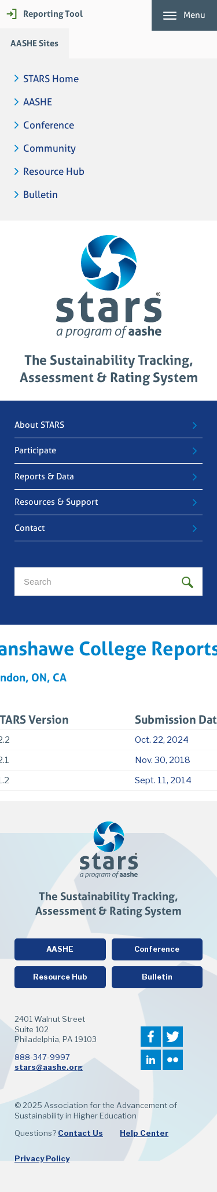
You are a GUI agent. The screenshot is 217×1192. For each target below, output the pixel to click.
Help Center (144, 1133)
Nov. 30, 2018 (162, 760)
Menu (194, 15)
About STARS (39, 425)
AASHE (37, 102)
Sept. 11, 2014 (163, 780)
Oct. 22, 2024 (162, 740)
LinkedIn (151, 1060)
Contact (29, 528)
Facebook (151, 1036)
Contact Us (80, 1133)
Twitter (173, 1036)
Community (49, 148)
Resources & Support (56, 502)
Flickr (173, 1060)
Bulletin (40, 195)
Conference (48, 125)
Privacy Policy (41, 1158)
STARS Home (51, 79)
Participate (35, 450)
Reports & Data (44, 476)
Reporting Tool (53, 13)
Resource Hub (53, 172)
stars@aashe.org (48, 1067)
